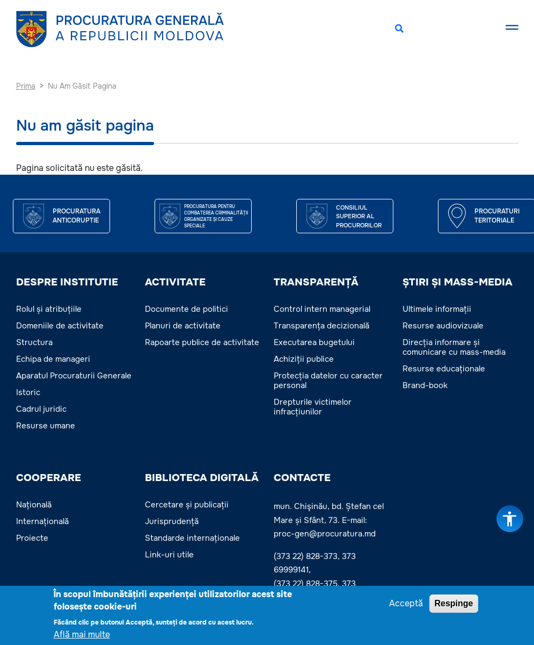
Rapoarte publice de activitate (202, 342)
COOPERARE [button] (48, 477)
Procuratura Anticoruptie (76, 216)
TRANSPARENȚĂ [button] (316, 282)
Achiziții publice (304, 359)
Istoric (28, 392)
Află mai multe (82, 636)
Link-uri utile (169, 554)
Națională (34, 504)
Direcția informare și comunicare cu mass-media (454, 347)
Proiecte (32, 538)
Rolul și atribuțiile (49, 309)
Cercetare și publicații (187, 504)
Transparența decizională (321, 325)
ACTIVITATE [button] (175, 282)
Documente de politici (186, 309)
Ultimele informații (437, 309)
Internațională (42, 521)
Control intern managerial (322, 309)
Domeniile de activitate (60, 325)
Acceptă (406, 605)
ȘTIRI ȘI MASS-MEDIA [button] (458, 282)
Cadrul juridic (41, 409)
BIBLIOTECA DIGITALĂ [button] (202, 477)
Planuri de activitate (183, 325)
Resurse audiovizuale (443, 325)
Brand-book (425, 385)
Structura (34, 342)
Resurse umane (45, 425)
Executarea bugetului (314, 342)
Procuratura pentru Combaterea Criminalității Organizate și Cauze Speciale (216, 216)
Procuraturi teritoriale (497, 216)
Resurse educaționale (444, 368)
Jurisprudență (172, 521)
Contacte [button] (302, 477)
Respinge (453, 605)
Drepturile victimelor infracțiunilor (313, 407)
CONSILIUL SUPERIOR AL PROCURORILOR (359, 216)
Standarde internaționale (192, 538)
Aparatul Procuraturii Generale (73, 375)
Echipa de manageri (53, 359)
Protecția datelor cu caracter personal (328, 380)
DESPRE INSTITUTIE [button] (67, 282)
